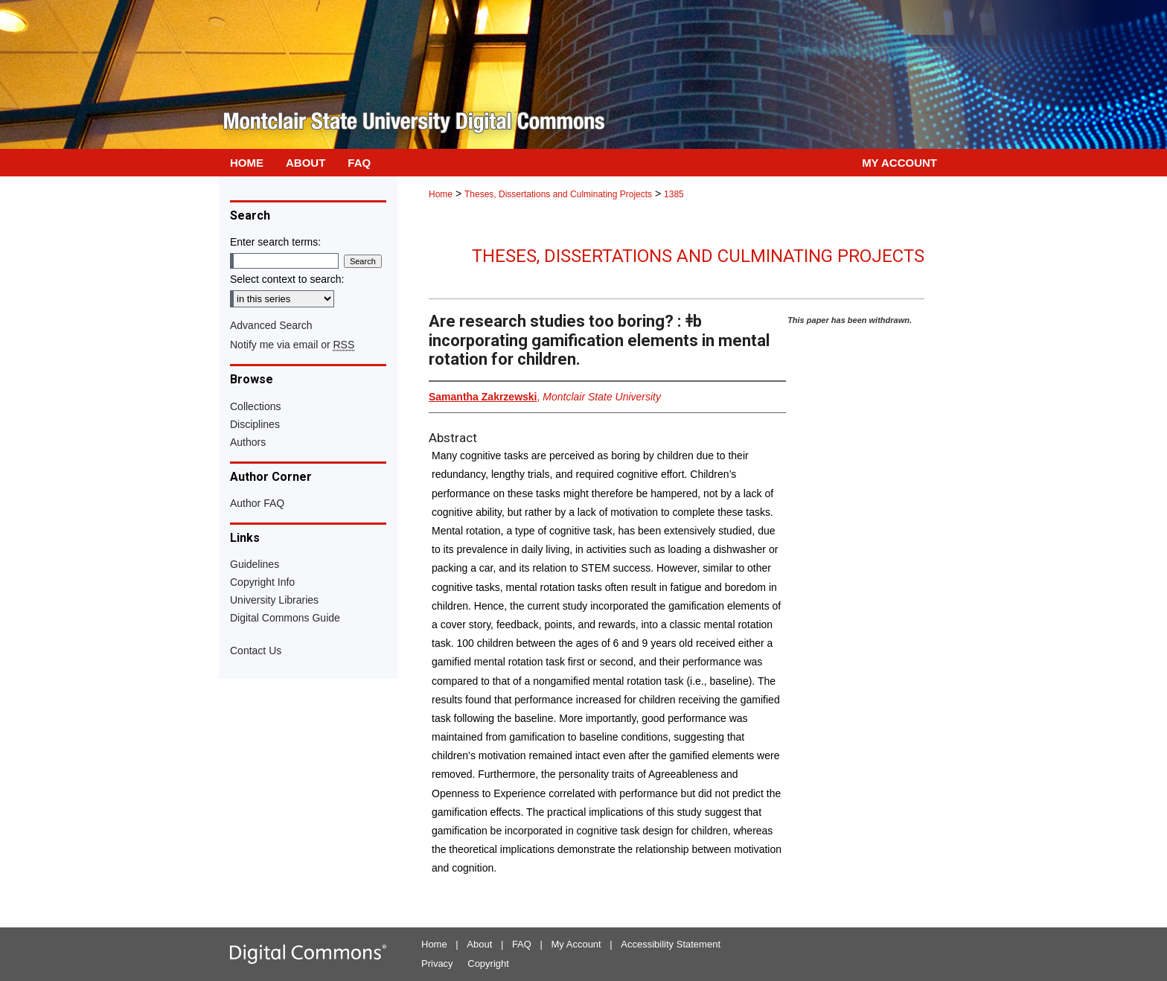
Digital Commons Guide (285, 618)
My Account (576, 944)
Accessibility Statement (670, 944)
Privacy (437, 963)
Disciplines (255, 424)
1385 (674, 194)
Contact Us (255, 650)
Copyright (488, 963)
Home (441, 194)
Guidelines (254, 564)
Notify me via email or (292, 345)
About (479, 944)
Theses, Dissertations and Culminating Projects (558, 194)
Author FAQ (257, 503)
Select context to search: (287, 279)
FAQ (521, 944)
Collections (255, 406)
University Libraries (274, 600)
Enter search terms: (275, 242)
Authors (248, 442)
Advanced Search (271, 325)
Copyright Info (262, 582)
